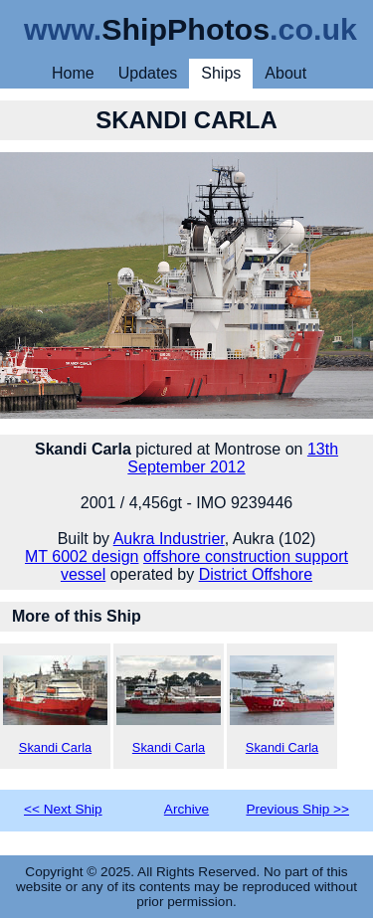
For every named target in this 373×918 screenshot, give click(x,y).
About (285, 73)
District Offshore (255, 574)
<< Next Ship (63, 809)
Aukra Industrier (169, 538)
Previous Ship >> (297, 809)
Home (73, 73)
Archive (186, 809)
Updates (148, 73)
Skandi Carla (55, 705)
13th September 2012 (232, 458)
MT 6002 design (81, 556)
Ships (221, 73)
